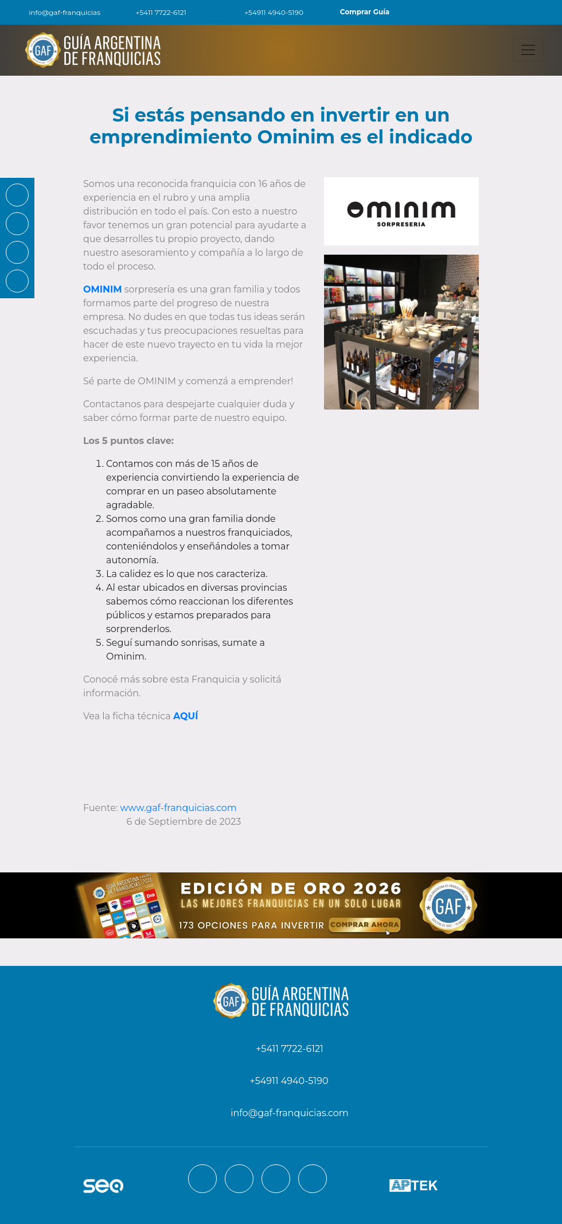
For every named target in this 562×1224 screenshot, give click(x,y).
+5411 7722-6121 (154, 12)
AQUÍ (185, 716)
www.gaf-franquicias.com (178, 807)
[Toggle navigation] (528, 49)
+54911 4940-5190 (267, 12)
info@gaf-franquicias (57, 12)
